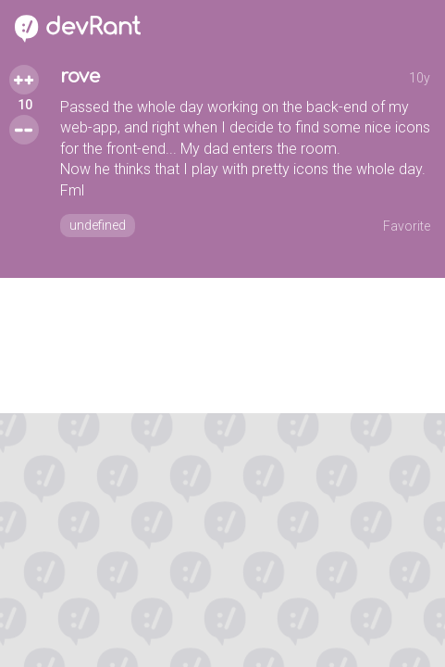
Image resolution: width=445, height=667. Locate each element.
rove (80, 76)
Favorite (406, 226)
